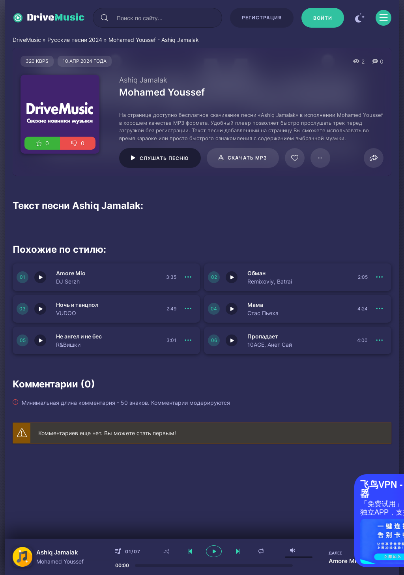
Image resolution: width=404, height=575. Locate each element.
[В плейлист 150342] (379, 309)
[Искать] (104, 18)
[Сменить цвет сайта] (360, 18)
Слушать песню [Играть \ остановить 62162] (164, 158)
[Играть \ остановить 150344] (231, 277)
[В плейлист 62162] (320, 158)
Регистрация (262, 18)
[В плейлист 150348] (379, 340)
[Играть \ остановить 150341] (40, 340)
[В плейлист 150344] (379, 277)
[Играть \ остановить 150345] (40, 277)
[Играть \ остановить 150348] (231, 340)
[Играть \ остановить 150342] (231, 309)
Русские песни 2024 (74, 39)
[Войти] (322, 18)
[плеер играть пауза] (214, 551)
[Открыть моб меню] (383, 18)
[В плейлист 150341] (188, 340)
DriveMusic (27, 39)
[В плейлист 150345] (188, 277)
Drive (56, 18)
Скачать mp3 (247, 158)
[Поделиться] (373, 158)
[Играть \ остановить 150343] (40, 309)
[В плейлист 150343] (188, 309)
